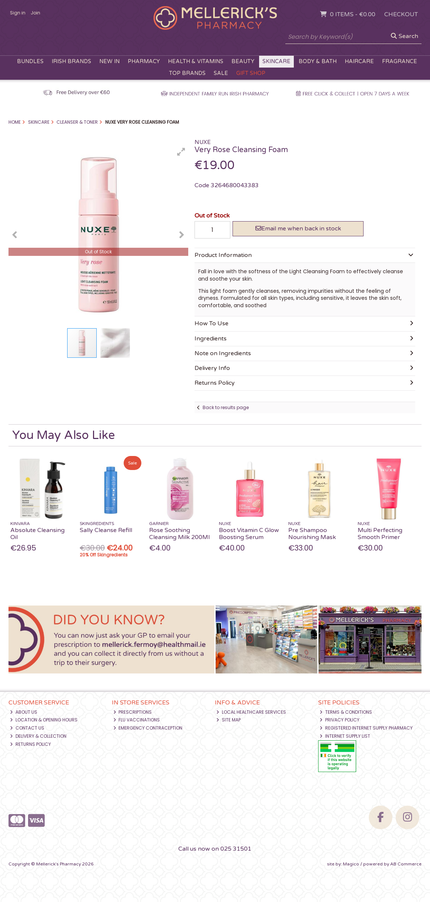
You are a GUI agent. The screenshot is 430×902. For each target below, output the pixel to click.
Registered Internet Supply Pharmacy (366, 728)
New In (109, 61)
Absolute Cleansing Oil (37, 534)
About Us (23, 712)
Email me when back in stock (298, 228)
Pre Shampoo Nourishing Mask (312, 534)
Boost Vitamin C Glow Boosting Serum (249, 534)
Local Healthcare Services (251, 712)
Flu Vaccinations (136, 720)
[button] (181, 152)
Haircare (359, 61)
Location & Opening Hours (44, 720)
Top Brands (187, 73)
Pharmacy (144, 61)
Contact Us (27, 728)
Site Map (228, 720)
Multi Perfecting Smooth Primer (380, 534)
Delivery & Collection (38, 736)
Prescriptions (132, 712)
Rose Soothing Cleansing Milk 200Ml (179, 534)
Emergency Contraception (148, 728)
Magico (351, 864)
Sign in (17, 13)
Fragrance (399, 61)
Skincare (276, 61)
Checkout (401, 14)
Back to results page (226, 407)
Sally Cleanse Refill (106, 530)
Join (35, 13)
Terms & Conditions (346, 712)
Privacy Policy (340, 720)
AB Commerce (406, 864)
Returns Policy (30, 744)
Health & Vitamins (195, 61)
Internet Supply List (345, 736)
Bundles (30, 61)
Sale (221, 73)
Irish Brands (71, 61)
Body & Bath (318, 61)
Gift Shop (250, 73)
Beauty (242, 61)
